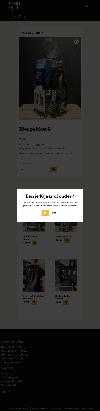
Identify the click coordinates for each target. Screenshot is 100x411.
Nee (54, 212)
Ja (45, 212)
